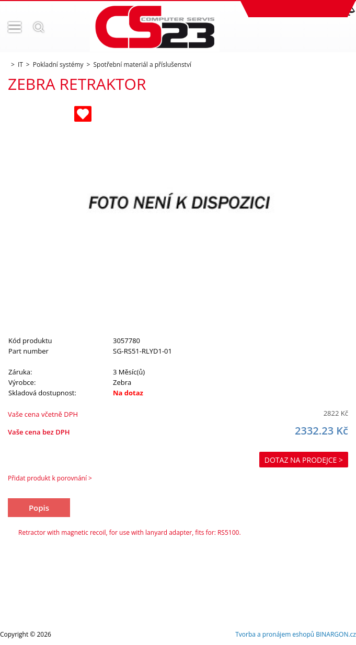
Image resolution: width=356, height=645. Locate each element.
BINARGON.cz (336, 634)
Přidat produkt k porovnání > (50, 478)
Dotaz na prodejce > (304, 460)
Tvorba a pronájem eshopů (274, 634)
